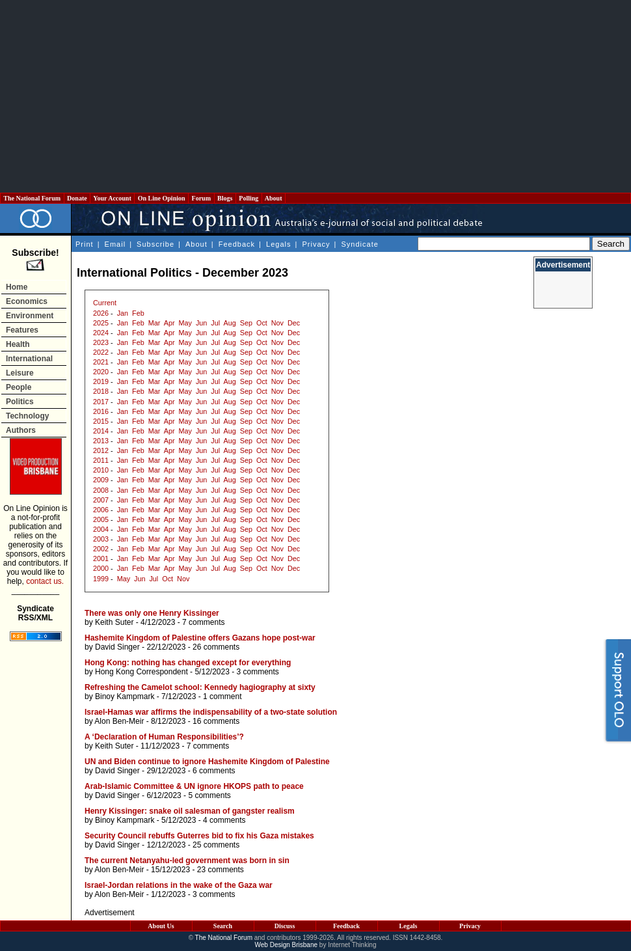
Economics (26, 301)
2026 (101, 313)
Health (18, 344)
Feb (138, 313)
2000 (101, 568)
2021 (101, 362)
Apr (169, 323)
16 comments (216, 721)
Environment (29, 315)
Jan (122, 313)
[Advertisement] (315, 96)
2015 (101, 421)
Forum (201, 198)
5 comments (209, 795)
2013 (101, 441)
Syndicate (360, 244)
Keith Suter (114, 622)
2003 (101, 539)
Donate (77, 198)
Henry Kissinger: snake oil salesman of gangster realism (190, 811)
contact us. (45, 581)
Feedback (237, 244)
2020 (101, 372)
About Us (161, 926)
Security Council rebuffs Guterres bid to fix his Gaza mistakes (199, 835)
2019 (101, 381)
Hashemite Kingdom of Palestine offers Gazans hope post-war (200, 637)
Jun (201, 323)
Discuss (285, 926)
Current (104, 303)
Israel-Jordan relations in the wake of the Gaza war (179, 885)
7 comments (203, 622)
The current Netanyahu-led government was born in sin (187, 860)
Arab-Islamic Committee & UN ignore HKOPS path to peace (194, 786)
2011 (101, 460)
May (185, 323)
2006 (101, 510)
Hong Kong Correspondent (141, 671)
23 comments (220, 869)
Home (16, 287)
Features (22, 330)
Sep (246, 323)
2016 (101, 411)
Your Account (112, 198)
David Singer (117, 647)
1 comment (222, 696)
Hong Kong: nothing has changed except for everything (188, 662)
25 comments (216, 844)
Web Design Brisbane (286, 944)
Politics (20, 401)
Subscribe (155, 244)
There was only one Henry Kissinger (152, 613)
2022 (101, 352)
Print (84, 244)
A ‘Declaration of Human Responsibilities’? (164, 736)
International (29, 358)
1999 (101, 579)
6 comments (214, 770)
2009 (101, 480)
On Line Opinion (161, 198)
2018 (101, 391)
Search (222, 926)
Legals (278, 244)
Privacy (316, 244)
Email (115, 244)
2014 (101, 431)
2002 (101, 549)
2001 (101, 558)
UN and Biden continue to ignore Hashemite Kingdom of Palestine (207, 761)
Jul (215, 323)
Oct (261, 323)
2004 (101, 529)
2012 (101, 450)
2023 (101, 342)
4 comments (224, 820)
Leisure (20, 373)
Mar (154, 323)
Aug (230, 323)
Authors (21, 430)
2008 (101, 490)
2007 (101, 500)
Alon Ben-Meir (119, 721)
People (18, 387)
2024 (101, 333)
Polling (248, 198)
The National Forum (32, 198)
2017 (101, 402)
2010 (101, 470)
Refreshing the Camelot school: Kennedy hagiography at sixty (200, 687)
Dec (294, 323)
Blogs (225, 198)
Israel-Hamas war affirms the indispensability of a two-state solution (211, 712)
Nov (277, 323)
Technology (27, 415)
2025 (101, 323)
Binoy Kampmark (124, 696)
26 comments (216, 647)
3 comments (258, 671)
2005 (101, 519)
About (273, 198)
